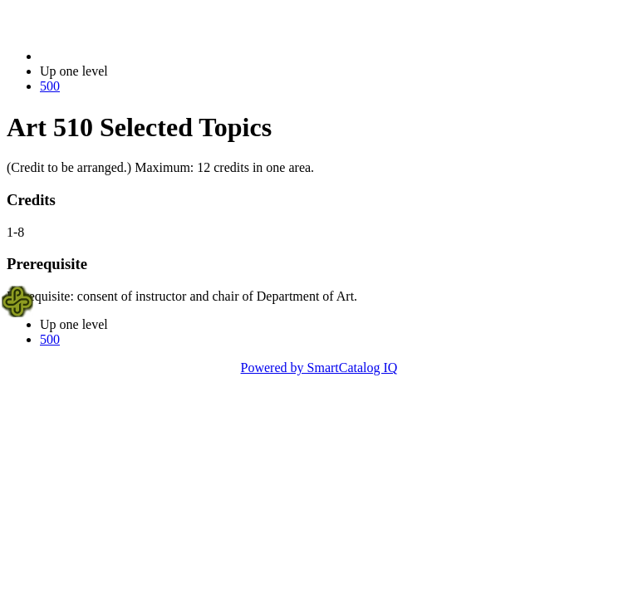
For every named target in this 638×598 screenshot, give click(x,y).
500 (50, 86)
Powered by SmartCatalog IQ (319, 367)
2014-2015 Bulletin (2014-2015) (126, 56)
